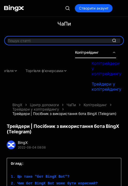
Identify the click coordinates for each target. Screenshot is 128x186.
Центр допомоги (44, 105)
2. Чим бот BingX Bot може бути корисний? (54, 183)
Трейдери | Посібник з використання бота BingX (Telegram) (64, 113)
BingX (17, 105)
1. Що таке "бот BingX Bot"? (40, 176)
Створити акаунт (93, 8)
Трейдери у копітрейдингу (106, 86)
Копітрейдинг (95, 52)
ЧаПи (71, 105)
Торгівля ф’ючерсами (46, 71)
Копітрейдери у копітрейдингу (106, 68)
